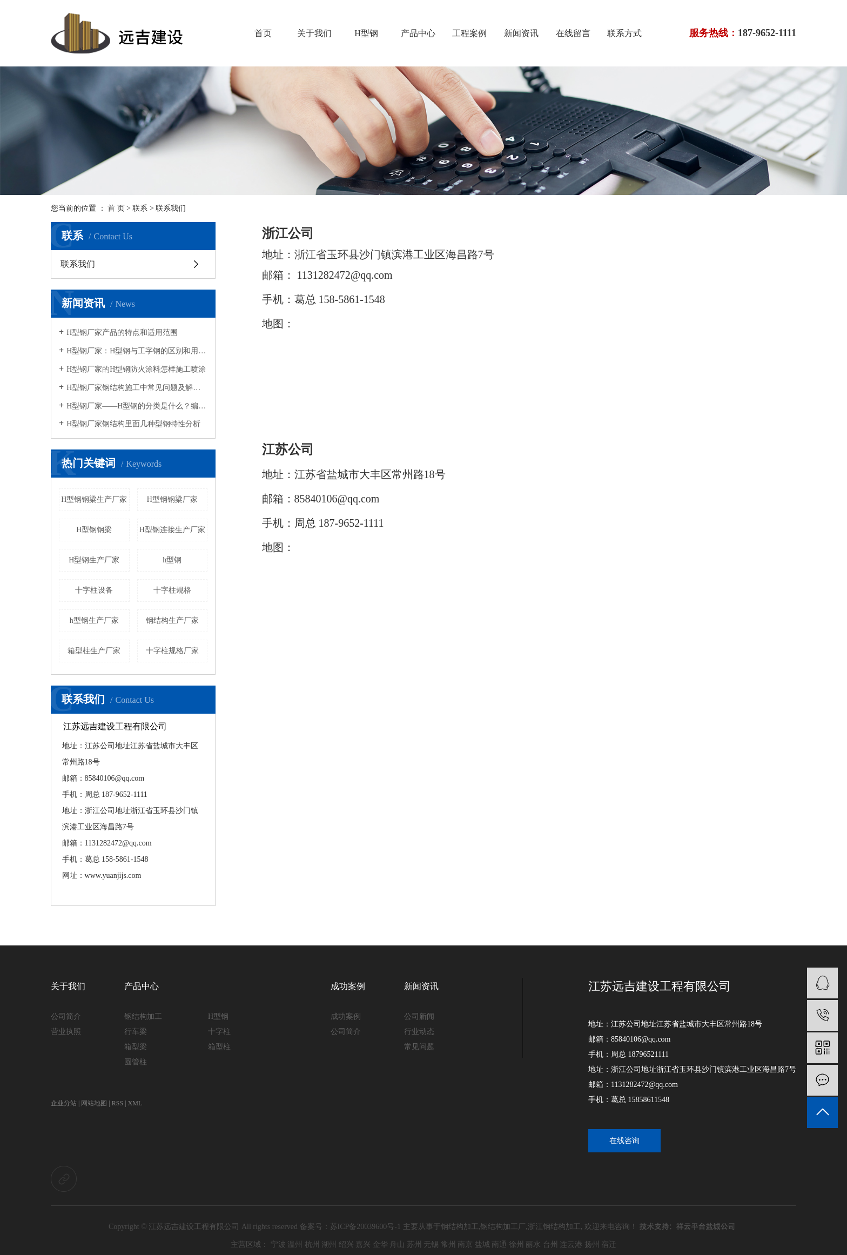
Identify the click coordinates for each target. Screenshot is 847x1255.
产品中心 (418, 33)
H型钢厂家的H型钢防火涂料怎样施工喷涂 (136, 369)
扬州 (592, 1244)
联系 (139, 208)
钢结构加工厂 (503, 1227)
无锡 (431, 1244)
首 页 (116, 208)
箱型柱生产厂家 (94, 651)
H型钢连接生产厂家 (172, 530)
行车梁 (135, 1032)
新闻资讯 (521, 33)
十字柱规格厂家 (172, 651)
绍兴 (346, 1244)
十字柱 (219, 1032)
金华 (380, 1244)
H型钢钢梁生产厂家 (94, 499)
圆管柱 (135, 1062)
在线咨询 (624, 1141)
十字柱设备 (94, 590)
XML (135, 1103)
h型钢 (172, 560)
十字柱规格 (172, 590)
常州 (448, 1244)
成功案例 (348, 986)
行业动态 (419, 1032)
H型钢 (366, 33)
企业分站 (64, 1103)
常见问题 (419, 1047)
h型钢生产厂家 (94, 620)
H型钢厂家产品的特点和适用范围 (122, 332)
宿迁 (608, 1244)
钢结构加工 (143, 1016)
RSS (117, 1103)
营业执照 (66, 1032)
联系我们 (77, 264)
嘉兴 (363, 1244)
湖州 (329, 1244)
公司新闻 (419, 1016)
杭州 (312, 1244)
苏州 (414, 1244)
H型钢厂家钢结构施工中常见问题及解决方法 (136, 388)
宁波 (278, 1244)
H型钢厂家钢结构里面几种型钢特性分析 (133, 424)
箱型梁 (135, 1047)
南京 (465, 1244)
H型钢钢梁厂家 (172, 499)
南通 (499, 1244)
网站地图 (94, 1103)
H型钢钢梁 (94, 530)
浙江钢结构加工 (554, 1227)
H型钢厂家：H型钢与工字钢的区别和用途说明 (136, 351)
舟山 (397, 1244)
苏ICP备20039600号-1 (365, 1227)
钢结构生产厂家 (172, 620)
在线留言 (573, 33)
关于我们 (314, 33)
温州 (294, 1244)
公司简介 (66, 1016)
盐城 (482, 1244)
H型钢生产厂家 (94, 560)
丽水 (533, 1244)
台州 (550, 1244)
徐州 (516, 1244)
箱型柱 (219, 1047)
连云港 (571, 1244)
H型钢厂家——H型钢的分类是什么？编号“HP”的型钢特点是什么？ (136, 406)
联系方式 (624, 33)
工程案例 (469, 33)
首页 (263, 33)
